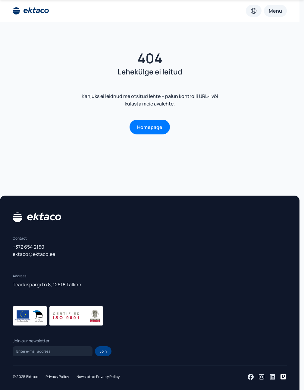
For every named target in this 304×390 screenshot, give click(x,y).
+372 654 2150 (28, 247)
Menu (275, 11)
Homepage (149, 127)
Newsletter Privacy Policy (98, 376)
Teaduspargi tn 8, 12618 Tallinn (47, 284)
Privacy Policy (57, 376)
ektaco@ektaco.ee (34, 254)
